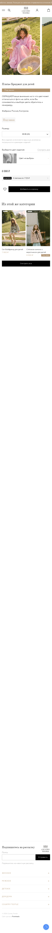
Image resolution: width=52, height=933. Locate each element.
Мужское (6, 881)
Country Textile (10, 904)
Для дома (7, 896)
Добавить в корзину (29, 189)
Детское (6, 889)
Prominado (15, 916)
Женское (6, 873)
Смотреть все (43, 150)
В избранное (5, 189)
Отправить (43, 857)
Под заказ (9, 120)
